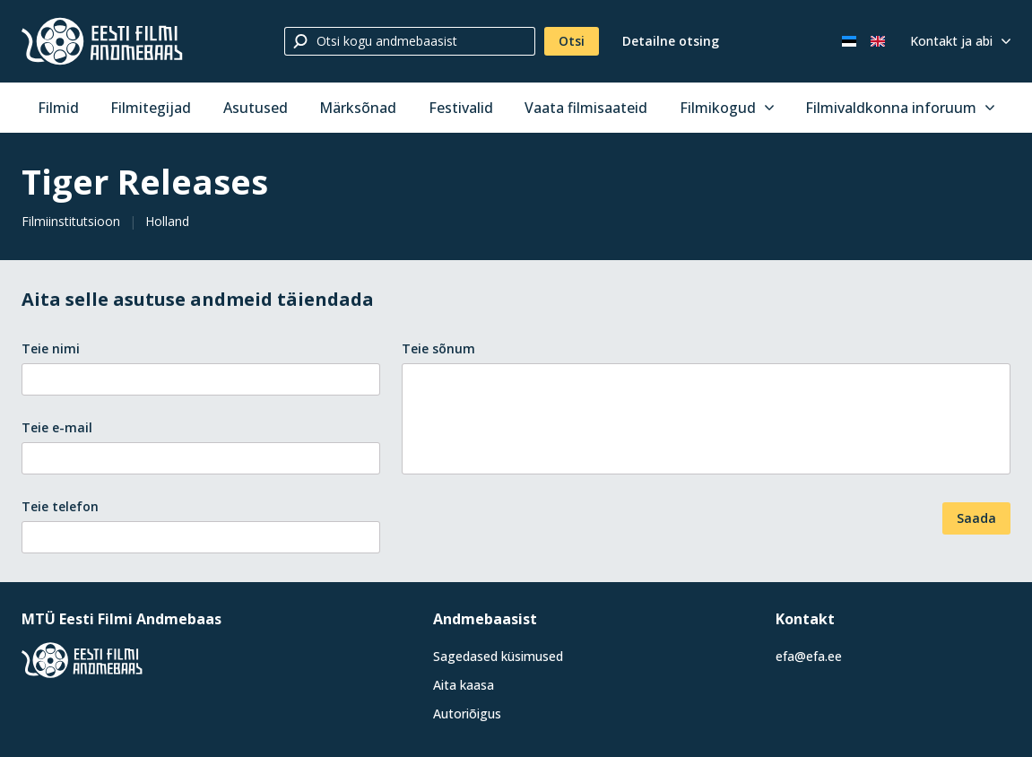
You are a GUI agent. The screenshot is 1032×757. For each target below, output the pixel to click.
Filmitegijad (150, 107)
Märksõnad (357, 107)
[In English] (877, 41)
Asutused (255, 107)
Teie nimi (51, 348)
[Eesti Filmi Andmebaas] (102, 41)
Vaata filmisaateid (586, 107)
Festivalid (461, 107)
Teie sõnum (438, 348)
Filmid (58, 107)
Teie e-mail (57, 427)
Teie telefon (60, 506)
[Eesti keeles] (849, 41)
